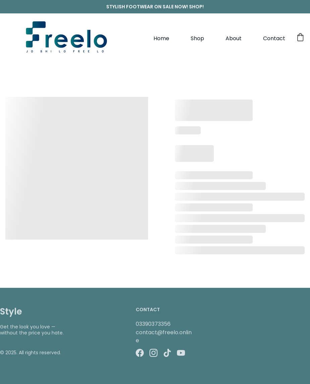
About (234, 38)
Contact (274, 38)
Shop (197, 38)
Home (161, 38)
